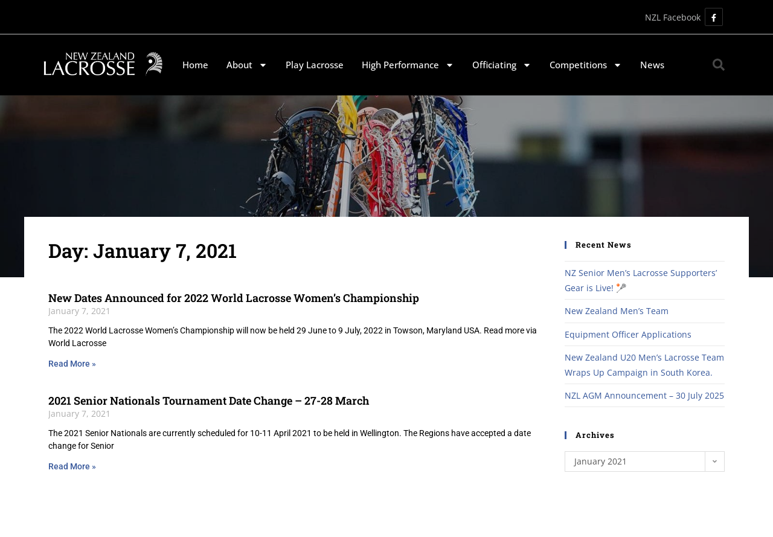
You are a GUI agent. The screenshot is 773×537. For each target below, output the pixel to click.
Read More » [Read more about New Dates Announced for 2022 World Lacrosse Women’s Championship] (72, 363)
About (247, 65)
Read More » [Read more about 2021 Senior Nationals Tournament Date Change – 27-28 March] (72, 466)
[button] (719, 65)
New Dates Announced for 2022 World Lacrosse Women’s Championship (233, 298)
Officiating (501, 65)
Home (195, 65)
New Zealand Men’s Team (617, 311)
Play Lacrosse (315, 65)
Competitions (586, 65)
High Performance (408, 65)
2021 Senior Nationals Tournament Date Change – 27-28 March (208, 400)
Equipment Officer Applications (628, 334)
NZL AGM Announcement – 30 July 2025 (644, 395)
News (652, 65)
